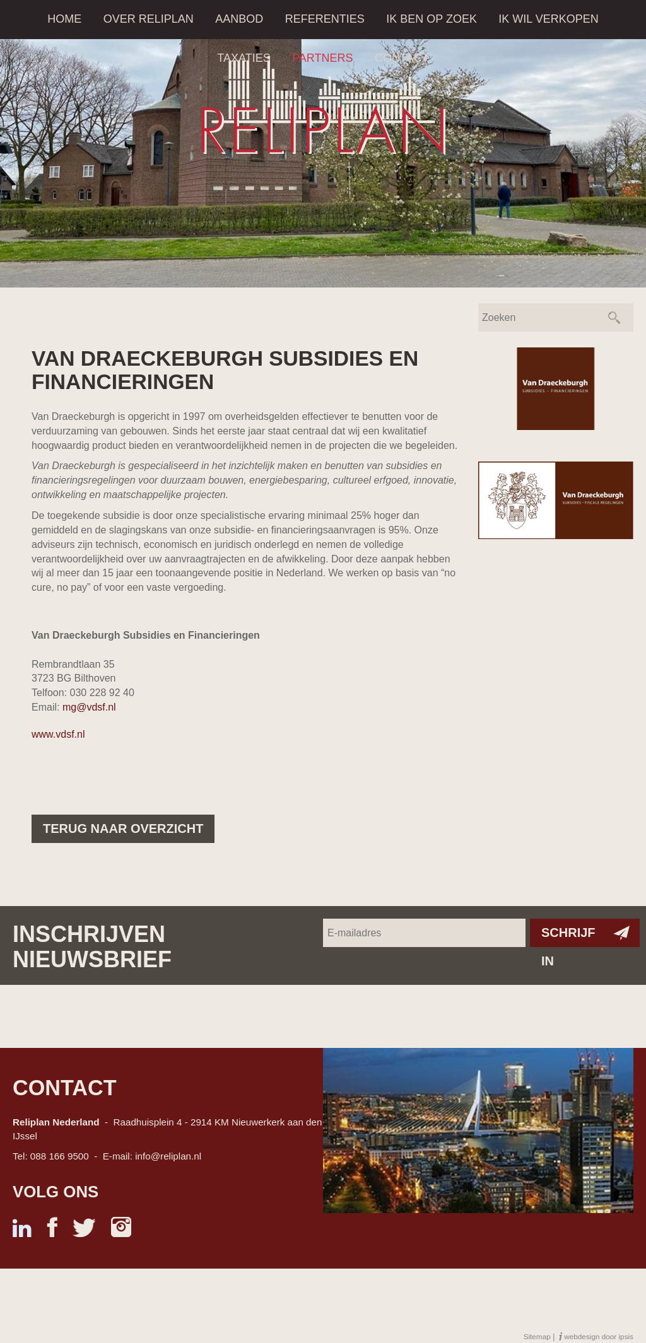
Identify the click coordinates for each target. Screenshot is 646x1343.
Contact (402, 58)
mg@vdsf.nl (89, 707)
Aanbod (239, 19)
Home (64, 19)
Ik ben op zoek (431, 19)
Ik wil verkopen (548, 19)
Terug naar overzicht (123, 828)
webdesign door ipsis (598, 1336)
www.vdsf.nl (58, 734)
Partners (322, 58)
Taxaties (243, 58)
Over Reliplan (148, 19)
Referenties (325, 19)
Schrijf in (568, 936)
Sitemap (537, 1336)
